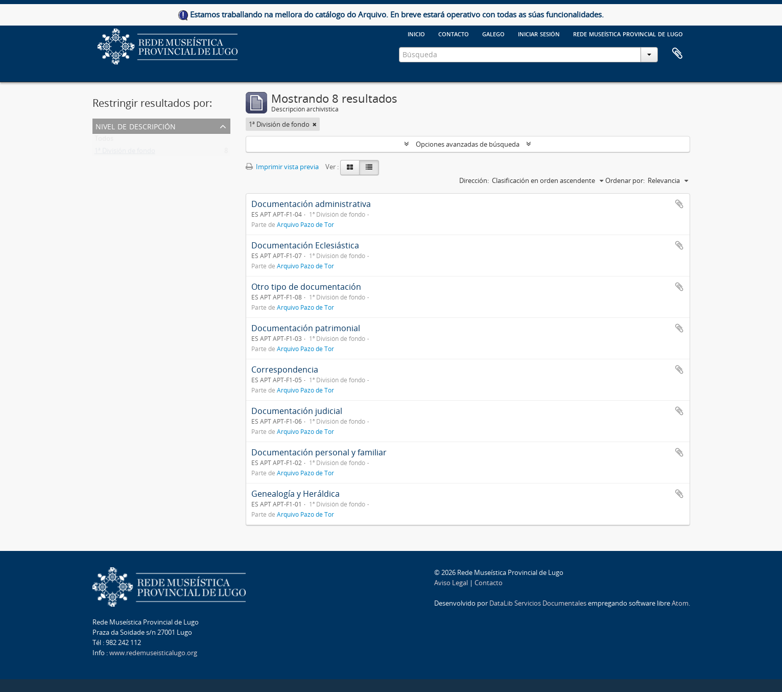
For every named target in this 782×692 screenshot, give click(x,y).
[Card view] (350, 167)
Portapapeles (677, 53)
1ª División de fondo (124, 152)
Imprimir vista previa (282, 166)
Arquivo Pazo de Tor (305, 224)
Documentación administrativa (311, 204)
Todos (103, 140)
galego (493, 33)
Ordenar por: (625, 180)
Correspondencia (284, 369)
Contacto (453, 33)
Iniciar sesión (539, 33)
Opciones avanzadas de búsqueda (467, 144)
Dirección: (474, 180)
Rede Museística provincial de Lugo (628, 33)
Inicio (416, 33)
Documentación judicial (296, 411)
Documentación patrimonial (305, 328)
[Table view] (369, 167)
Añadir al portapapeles (679, 204)
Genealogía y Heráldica (295, 493)
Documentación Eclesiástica (305, 245)
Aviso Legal (451, 582)
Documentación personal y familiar (319, 452)
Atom (680, 603)
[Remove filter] (315, 124)
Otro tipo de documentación (306, 286)
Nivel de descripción (136, 125)
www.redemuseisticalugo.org (153, 652)
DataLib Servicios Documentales (537, 603)
